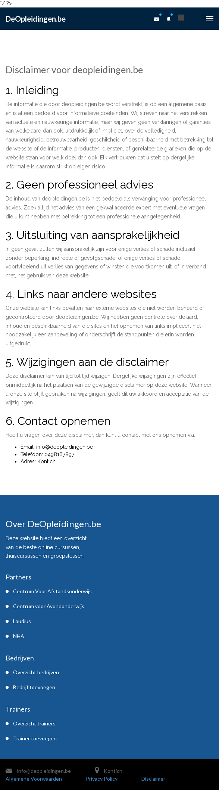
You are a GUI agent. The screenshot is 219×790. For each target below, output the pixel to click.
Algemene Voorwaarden (34, 778)
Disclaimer (153, 778)
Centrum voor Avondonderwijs (48, 606)
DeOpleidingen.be (36, 18)
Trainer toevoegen (35, 738)
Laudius (22, 621)
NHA (18, 636)
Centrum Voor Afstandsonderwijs (52, 591)
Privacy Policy (102, 778)
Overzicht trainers (34, 723)
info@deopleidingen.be (44, 771)
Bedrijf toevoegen (34, 687)
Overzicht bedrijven (36, 672)
